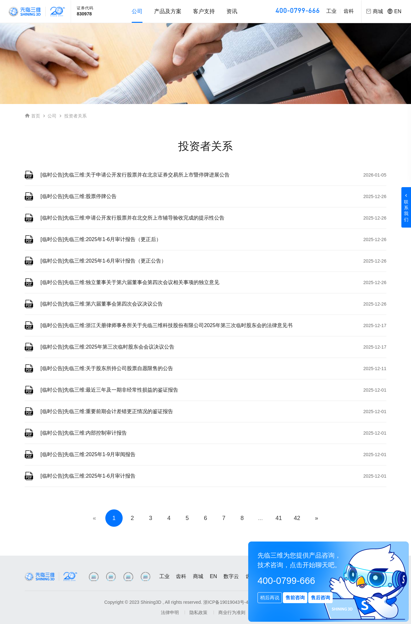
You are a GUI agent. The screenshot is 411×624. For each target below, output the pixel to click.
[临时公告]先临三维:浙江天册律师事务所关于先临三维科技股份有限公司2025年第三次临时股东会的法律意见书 (167, 325)
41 (278, 518)
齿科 (349, 11)
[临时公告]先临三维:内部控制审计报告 (84, 433)
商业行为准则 (231, 612)
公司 (52, 115)
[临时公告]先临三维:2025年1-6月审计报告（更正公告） (104, 261)
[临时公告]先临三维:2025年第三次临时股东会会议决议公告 (108, 347)
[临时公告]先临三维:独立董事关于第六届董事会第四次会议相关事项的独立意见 (130, 282)
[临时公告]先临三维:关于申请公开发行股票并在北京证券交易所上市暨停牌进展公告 (135, 175)
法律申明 (170, 612)
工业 (331, 11)
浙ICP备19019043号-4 (225, 602)
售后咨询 (320, 597)
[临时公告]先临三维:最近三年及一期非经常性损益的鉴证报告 (110, 390)
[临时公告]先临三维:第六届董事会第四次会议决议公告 (102, 304)
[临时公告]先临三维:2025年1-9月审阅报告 (88, 454)
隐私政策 (198, 612)
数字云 (231, 576)
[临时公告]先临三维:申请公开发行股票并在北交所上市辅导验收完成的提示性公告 (133, 218)
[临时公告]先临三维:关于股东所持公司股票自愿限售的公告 (107, 368)
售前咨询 (295, 597)
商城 (198, 576)
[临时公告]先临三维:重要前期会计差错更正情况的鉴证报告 (107, 411)
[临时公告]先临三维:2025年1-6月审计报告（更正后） (101, 239)
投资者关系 (75, 115)
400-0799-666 (297, 11)
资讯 (231, 11)
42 (297, 518)
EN (394, 11)
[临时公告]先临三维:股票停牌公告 (79, 196)
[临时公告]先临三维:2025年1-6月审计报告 (88, 476)
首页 (35, 115)
